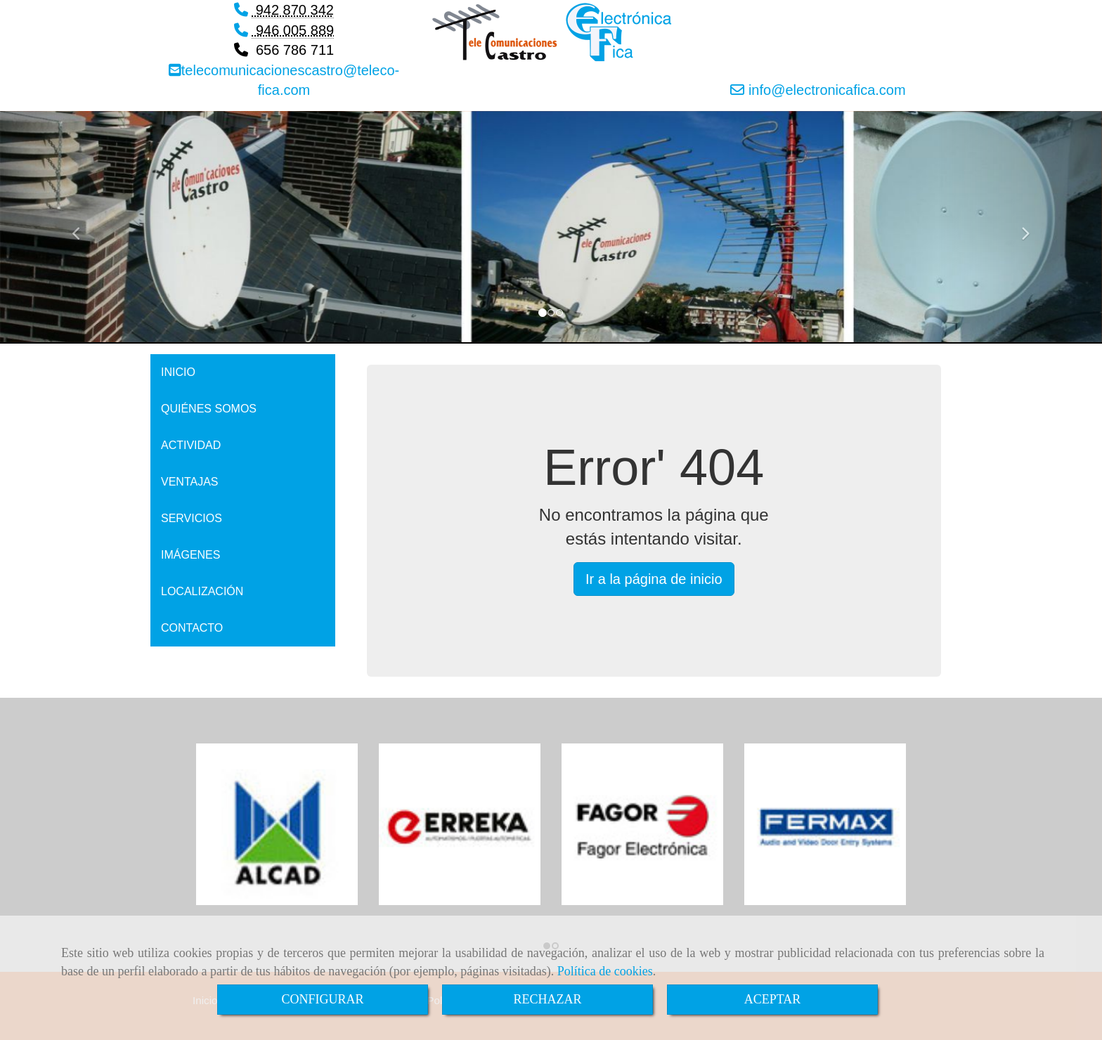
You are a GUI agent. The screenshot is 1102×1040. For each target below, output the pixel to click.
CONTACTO (192, 628)
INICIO (178, 372)
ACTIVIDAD (191, 445)
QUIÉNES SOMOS (209, 409)
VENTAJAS (190, 482)
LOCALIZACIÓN (202, 591)
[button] (82, 227)
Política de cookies (605, 971)
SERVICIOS (191, 518)
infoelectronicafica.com (824, 90)
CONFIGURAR (322, 999)
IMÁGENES (190, 555)
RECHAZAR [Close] (547, 999)
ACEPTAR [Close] (772, 999)
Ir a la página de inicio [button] (653, 579)
